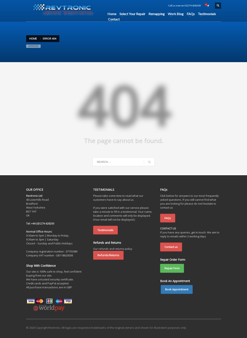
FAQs (167, 218)
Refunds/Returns (108, 255)
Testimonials (105, 230)
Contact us (171, 247)
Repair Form (172, 268)
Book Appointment (176, 289)
